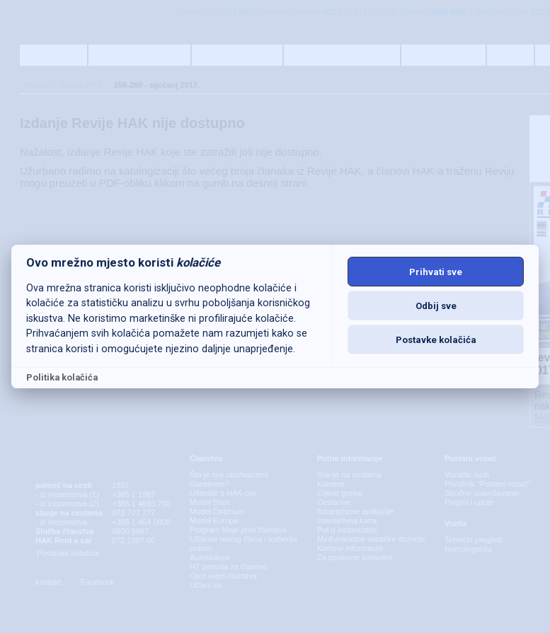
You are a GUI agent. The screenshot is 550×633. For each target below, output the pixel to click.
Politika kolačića (62, 377)
